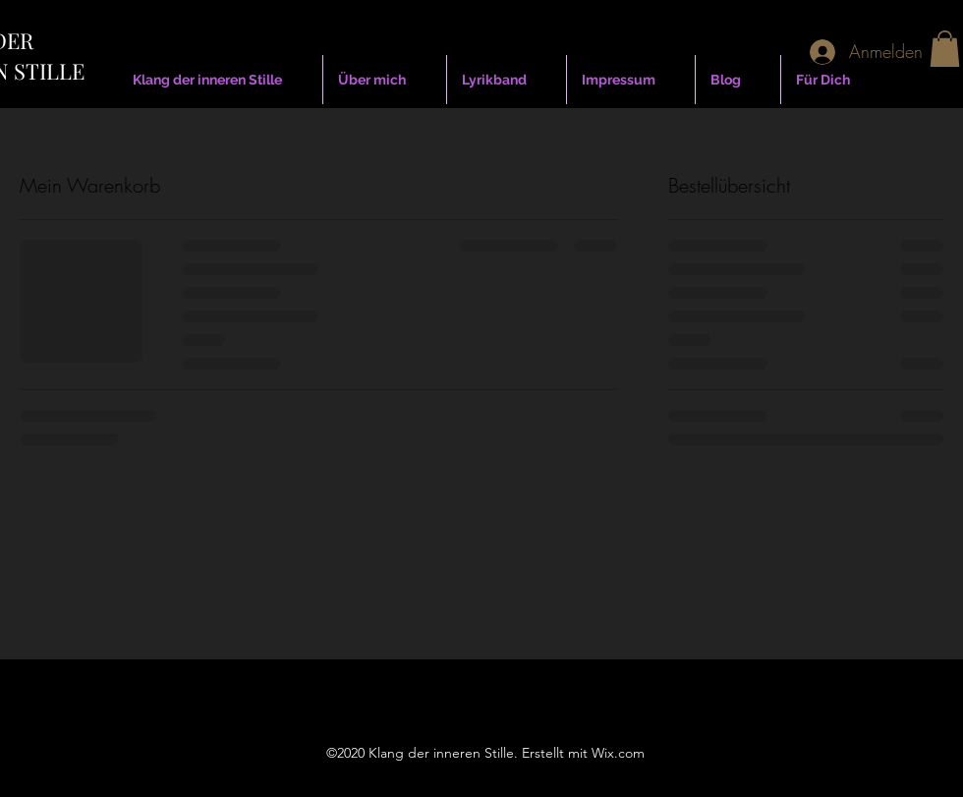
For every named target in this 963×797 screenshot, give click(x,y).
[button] (945, 48)
